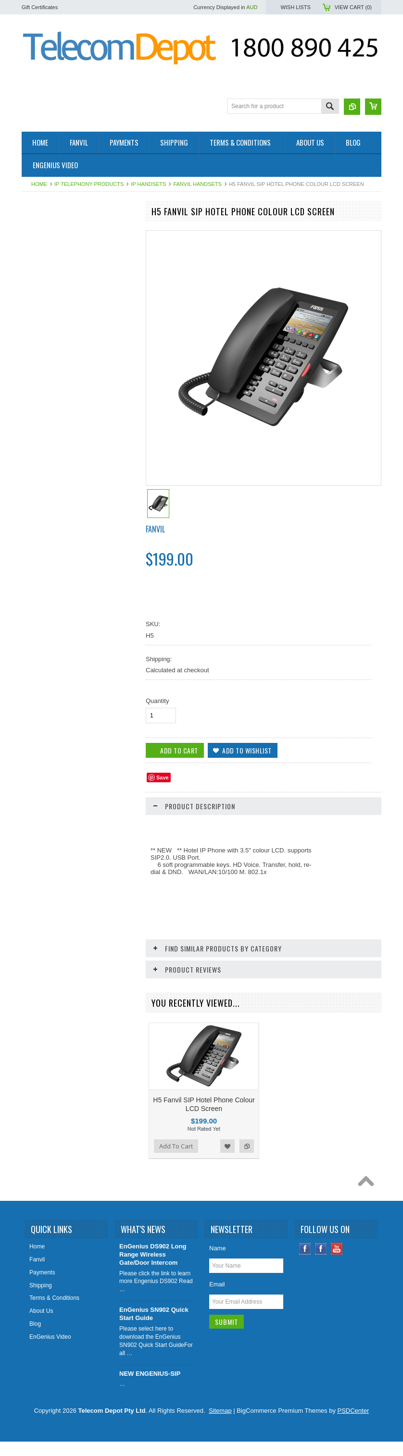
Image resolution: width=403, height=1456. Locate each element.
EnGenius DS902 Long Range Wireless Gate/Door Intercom (152, 1269)
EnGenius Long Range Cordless (68, 392)
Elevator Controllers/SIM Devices (69, 360)
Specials (38, 612)
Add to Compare (124, 788)
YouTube (337, 1263)
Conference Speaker (53, 294)
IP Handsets (148, 184)
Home (39, 184)
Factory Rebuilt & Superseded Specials (77, 311)
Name (217, 1262)
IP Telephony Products (89, 184)
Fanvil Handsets (197, 184)
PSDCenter (353, 1425)
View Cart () (353, 7)
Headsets (39, 595)
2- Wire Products (48, 229)
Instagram (321, 1263)
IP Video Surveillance (54, 530)
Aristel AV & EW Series (56, 546)
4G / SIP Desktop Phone (58, 245)
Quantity (157, 700)
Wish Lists (295, 7)
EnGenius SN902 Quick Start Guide (154, 1328)
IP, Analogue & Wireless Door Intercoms (64, 428)
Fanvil (155, 529)
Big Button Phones (51, 482)
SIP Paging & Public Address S (66, 343)
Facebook (305, 1263)
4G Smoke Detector (52, 262)
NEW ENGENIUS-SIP (149, 1388)
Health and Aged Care (55, 327)
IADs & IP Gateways (53, 408)
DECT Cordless (47, 514)
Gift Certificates (40, 7)
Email (217, 1298)
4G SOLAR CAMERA (54, 278)
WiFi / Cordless (46, 376)
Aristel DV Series (49, 563)
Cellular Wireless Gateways (62, 465)
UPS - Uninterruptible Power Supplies (75, 498)
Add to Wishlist (105, 788)
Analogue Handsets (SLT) (60, 579)
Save (162, 777)
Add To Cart (49, 788)
